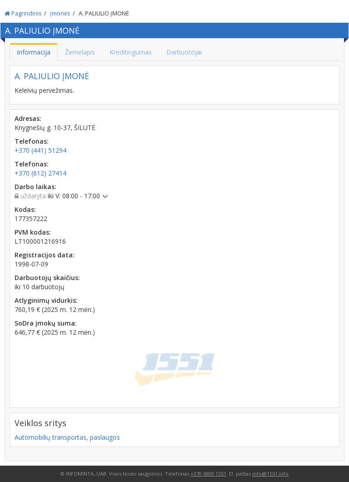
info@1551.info (270, 473)
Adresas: (28, 118)
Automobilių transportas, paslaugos (67, 437)
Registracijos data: (45, 255)
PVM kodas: (33, 232)
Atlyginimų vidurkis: (46, 300)
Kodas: (25, 209)
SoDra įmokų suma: (46, 323)
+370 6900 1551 (208, 473)
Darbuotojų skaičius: (47, 277)
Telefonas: (32, 141)
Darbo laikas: (35, 186)
